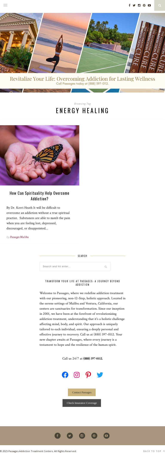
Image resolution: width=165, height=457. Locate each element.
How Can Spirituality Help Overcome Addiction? (39, 195)
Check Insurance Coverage (82, 403)
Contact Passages (82, 392)
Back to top (154, 451)
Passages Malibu (19, 237)
